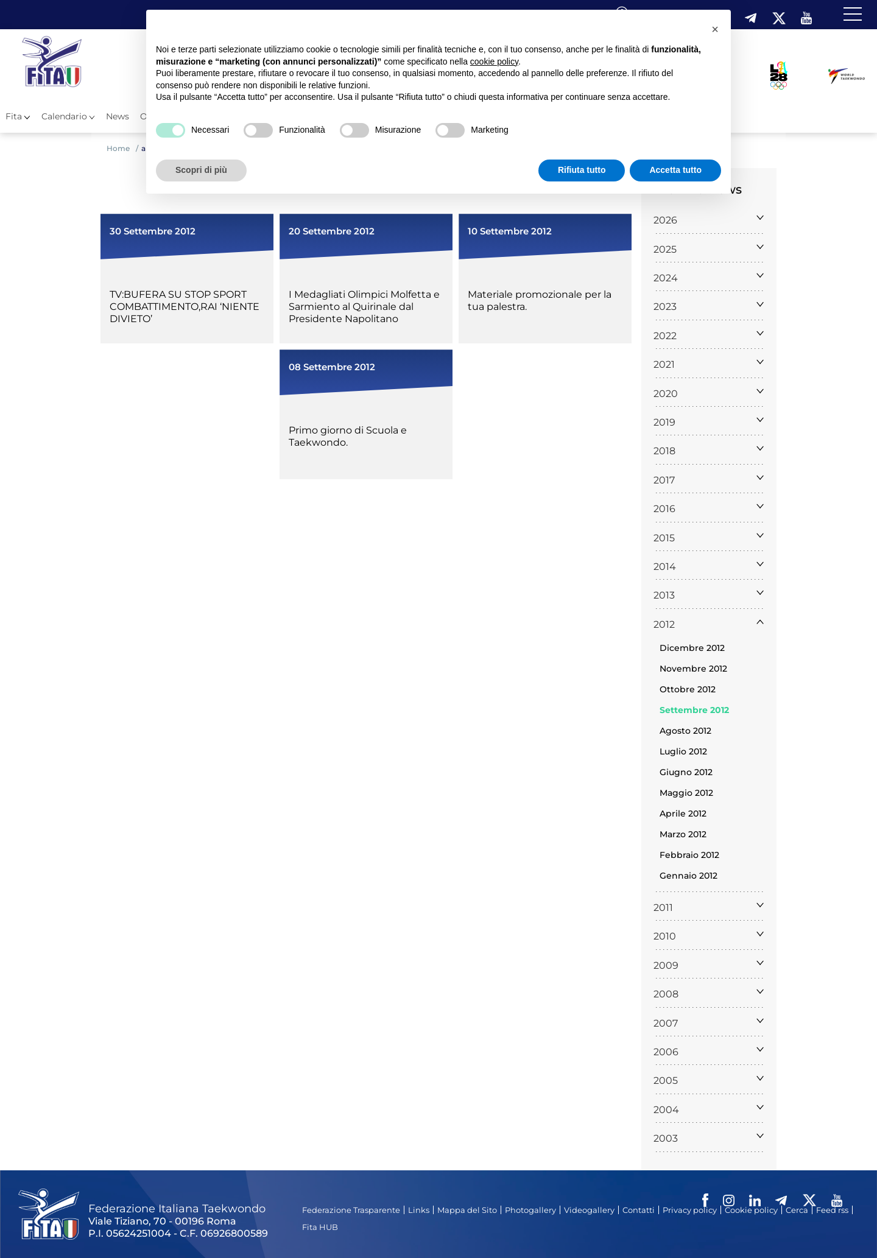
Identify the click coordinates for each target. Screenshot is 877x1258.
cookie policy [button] (494, 61)
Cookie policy (751, 1210)
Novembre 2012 (693, 668)
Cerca (797, 1210)
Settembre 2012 (694, 710)
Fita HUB (320, 1227)
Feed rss (832, 1210)
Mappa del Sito (467, 1210)
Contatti (638, 1210)
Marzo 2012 (683, 834)
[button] (715, 29)
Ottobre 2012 (688, 689)
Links (418, 1210)
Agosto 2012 (685, 730)
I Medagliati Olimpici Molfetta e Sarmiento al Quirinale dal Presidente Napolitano (364, 307)
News (117, 116)
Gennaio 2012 (688, 875)
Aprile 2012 (683, 813)
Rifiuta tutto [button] (582, 170)
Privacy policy (690, 1210)
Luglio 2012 (683, 751)
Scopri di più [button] (201, 170)
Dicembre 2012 (692, 647)
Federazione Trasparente (351, 1210)
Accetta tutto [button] (675, 170)
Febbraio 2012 (689, 854)
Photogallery (530, 1210)
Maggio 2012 (686, 792)
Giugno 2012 (686, 772)
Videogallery (589, 1210)
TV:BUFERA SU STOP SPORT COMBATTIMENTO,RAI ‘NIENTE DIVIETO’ (184, 307)
